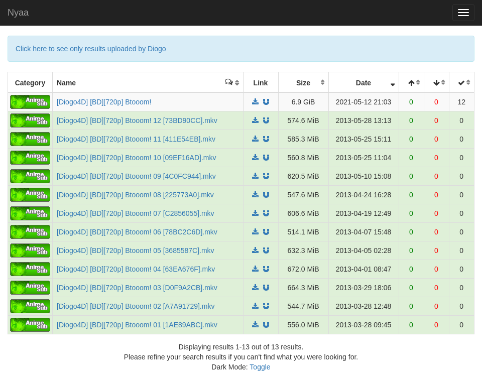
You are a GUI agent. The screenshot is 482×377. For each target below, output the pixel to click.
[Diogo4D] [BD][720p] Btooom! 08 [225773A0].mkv (135, 195)
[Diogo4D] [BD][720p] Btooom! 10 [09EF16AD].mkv (136, 158)
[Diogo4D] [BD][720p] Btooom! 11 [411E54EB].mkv (136, 139)
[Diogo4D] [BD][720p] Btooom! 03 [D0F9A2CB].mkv (137, 288)
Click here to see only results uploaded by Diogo (91, 49)
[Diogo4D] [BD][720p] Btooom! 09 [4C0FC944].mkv (136, 176)
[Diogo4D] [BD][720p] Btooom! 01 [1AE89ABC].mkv (137, 325)
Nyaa (18, 13)
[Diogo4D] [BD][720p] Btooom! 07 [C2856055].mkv (135, 213)
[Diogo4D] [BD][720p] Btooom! (104, 102)
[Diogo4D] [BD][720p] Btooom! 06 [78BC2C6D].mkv (137, 232)
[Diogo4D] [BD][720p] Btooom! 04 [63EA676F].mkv (136, 269)
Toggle (260, 367)
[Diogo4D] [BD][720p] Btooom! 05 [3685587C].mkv (135, 250)
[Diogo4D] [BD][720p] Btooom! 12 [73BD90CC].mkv (137, 120)
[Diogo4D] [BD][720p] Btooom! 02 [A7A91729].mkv (135, 306)
